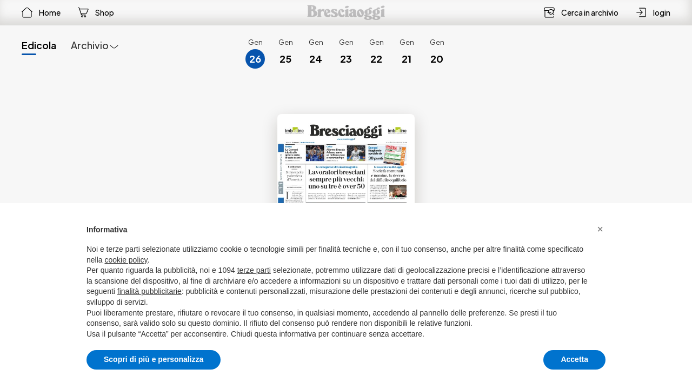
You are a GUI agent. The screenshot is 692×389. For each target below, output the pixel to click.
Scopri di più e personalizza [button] (153, 359)
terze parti (254, 270)
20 (436, 58)
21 (406, 58)
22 (376, 58)
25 (285, 58)
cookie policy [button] (125, 260)
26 (255, 58)
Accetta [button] (574, 359)
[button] (600, 229)
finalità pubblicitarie (149, 291)
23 (346, 58)
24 (315, 58)
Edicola (39, 45)
